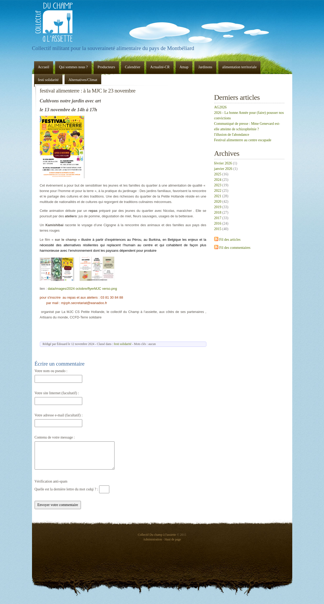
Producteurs (106, 67)
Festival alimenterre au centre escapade (242, 140)
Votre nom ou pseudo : (51, 371)
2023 (217, 185)
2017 (217, 218)
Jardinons (205, 67)
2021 (217, 196)
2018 (217, 212)
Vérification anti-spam (51, 481)
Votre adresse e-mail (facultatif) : (59, 415)
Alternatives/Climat (82, 80)
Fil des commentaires (235, 248)
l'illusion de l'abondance (231, 135)
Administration (152, 539)
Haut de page (172, 539)
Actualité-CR (160, 67)
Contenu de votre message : (55, 437)
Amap (184, 67)
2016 (217, 223)
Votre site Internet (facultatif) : (57, 393)
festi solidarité (48, 80)
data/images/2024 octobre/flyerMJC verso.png (82, 289)
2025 (217, 174)
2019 (217, 207)
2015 (217, 229)
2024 (217, 180)
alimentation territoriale (239, 67)
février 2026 (223, 163)
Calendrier (132, 67)
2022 (217, 191)
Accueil (43, 67)
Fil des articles (230, 240)
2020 (217, 202)
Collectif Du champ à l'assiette (54, 22)
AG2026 (220, 107)
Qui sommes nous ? (73, 67)
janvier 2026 (223, 169)
